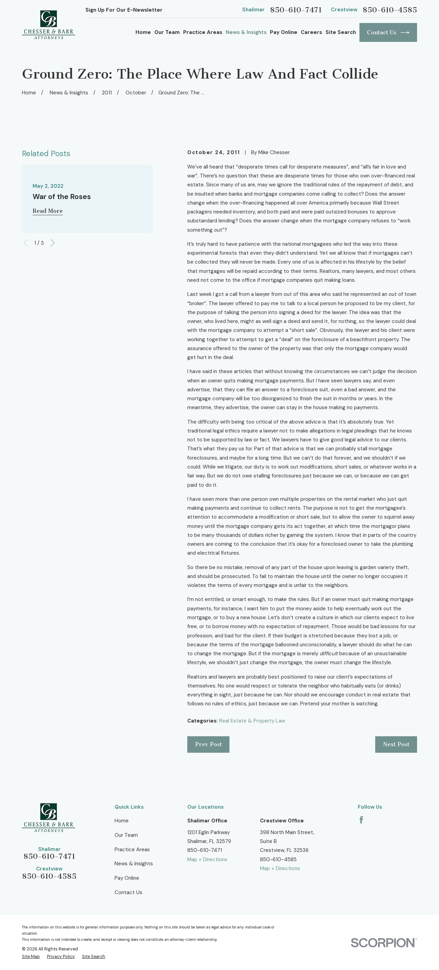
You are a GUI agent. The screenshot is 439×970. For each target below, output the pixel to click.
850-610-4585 (390, 10)
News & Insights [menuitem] (246, 32)
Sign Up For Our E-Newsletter (124, 10)
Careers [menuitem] (311, 32)
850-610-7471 (296, 10)
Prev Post (208, 744)
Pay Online (127, 878)
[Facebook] (361, 819)
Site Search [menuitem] (340, 32)
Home (122, 820)
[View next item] (52, 242)
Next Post (396, 744)
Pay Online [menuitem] (283, 32)
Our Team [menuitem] (167, 32)
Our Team (126, 835)
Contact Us (388, 32)
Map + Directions (207, 859)
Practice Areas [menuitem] (202, 32)
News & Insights (134, 863)
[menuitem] (31, 957)
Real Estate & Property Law (252, 720)
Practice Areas (132, 849)
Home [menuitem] (143, 32)
